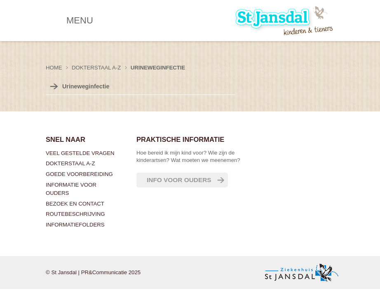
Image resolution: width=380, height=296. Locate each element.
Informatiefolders (75, 225)
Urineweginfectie (158, 68)
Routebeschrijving (75, 214)
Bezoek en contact (75, 204)
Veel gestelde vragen (80, 153)
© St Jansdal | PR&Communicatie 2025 (93, 272)
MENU (79, 20)
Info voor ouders (179, 179)
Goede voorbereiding (79, 174)
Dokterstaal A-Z (70, 163)
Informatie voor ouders (71, 189)
